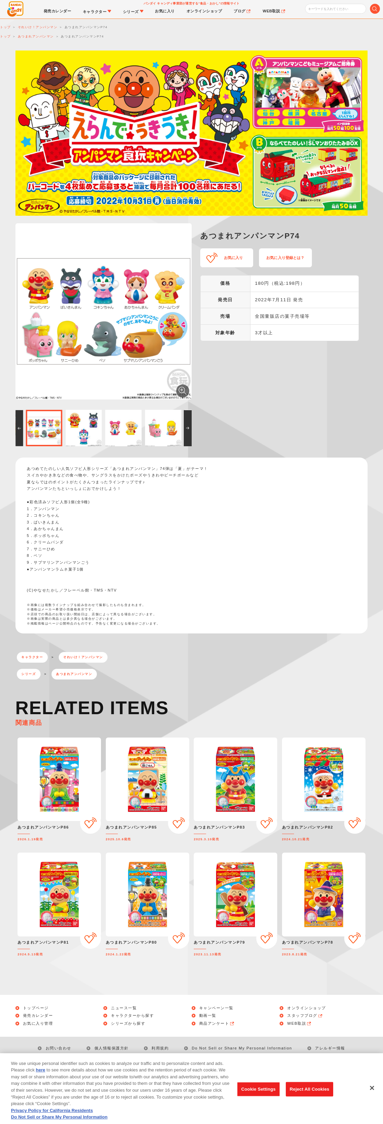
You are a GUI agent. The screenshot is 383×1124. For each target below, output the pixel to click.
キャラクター (32, 657)
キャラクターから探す (132, 1016)
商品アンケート (217, 1023)
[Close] (372, 1096)
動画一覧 (207, 1016)
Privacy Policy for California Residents (52, 1119)
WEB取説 (299, 1023)
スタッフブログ (305, 1016)
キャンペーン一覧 (216, 1008)
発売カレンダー (38, 1016)
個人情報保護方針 (111, 1048)
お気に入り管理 (38, 1023)
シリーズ (28, 674)
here (40, 1079)
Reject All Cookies (309, 1098)
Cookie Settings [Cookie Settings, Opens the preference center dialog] (258, 1098)
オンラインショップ (306, 1008)
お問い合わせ (58, 1048)
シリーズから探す (128, 1023)
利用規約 (160, 1048)
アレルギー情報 (330, 1048)
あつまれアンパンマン (74, 674)
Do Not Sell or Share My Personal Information (242, 1048)
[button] (19, 428)
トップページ (36, 1008)
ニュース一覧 (124, 1008)
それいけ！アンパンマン (83, 657)
